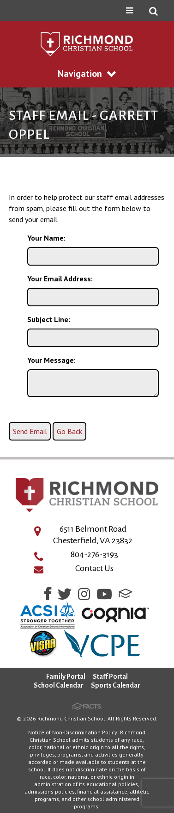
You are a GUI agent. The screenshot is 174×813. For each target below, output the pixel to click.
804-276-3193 (94, 554)
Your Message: (51, 360)
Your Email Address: (60, 278)
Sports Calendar (115, 685)
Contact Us (94, 568)
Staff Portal (110, 676)
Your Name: (46, 237)
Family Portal (65, 676)
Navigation (87, 74)
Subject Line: (48, 319)
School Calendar (59, 685)
